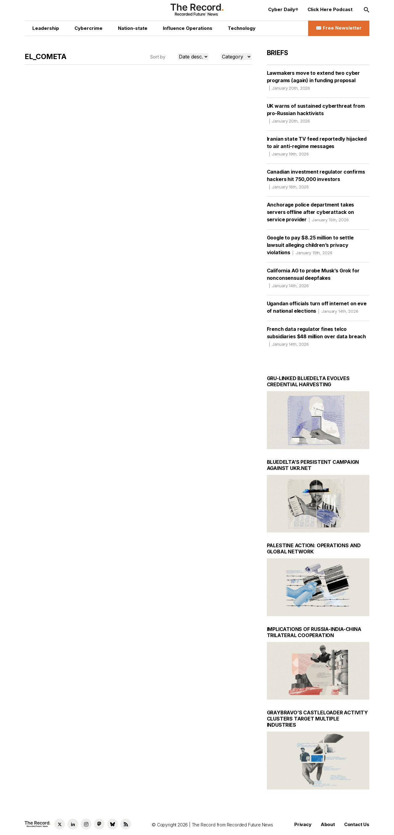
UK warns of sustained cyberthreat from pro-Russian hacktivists (316, 113)
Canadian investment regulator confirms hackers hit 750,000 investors (316, 179)
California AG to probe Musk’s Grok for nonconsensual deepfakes (313, 277)
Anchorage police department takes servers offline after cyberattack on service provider (310, 212)
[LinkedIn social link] (72, 824)
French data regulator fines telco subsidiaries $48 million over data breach (316, 336)
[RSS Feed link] (125, 824)
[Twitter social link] (59, 824)
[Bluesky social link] (112, 824)
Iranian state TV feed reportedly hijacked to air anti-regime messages (317, 146)
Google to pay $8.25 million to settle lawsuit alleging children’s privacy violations (310, 245)
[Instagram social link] (86, 824)
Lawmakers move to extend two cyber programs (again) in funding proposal (313, 80)
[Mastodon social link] (99, 824)
